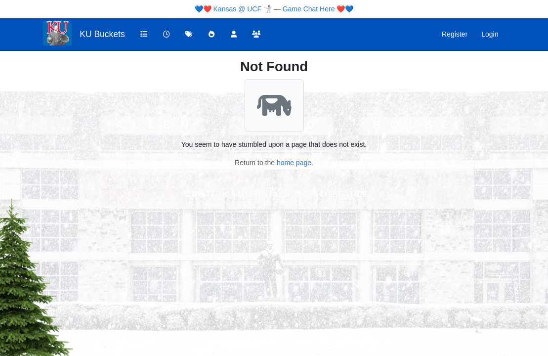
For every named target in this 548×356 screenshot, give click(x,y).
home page (294, 163)
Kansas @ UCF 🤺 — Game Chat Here (274, 9)
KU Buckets (102, 34)
